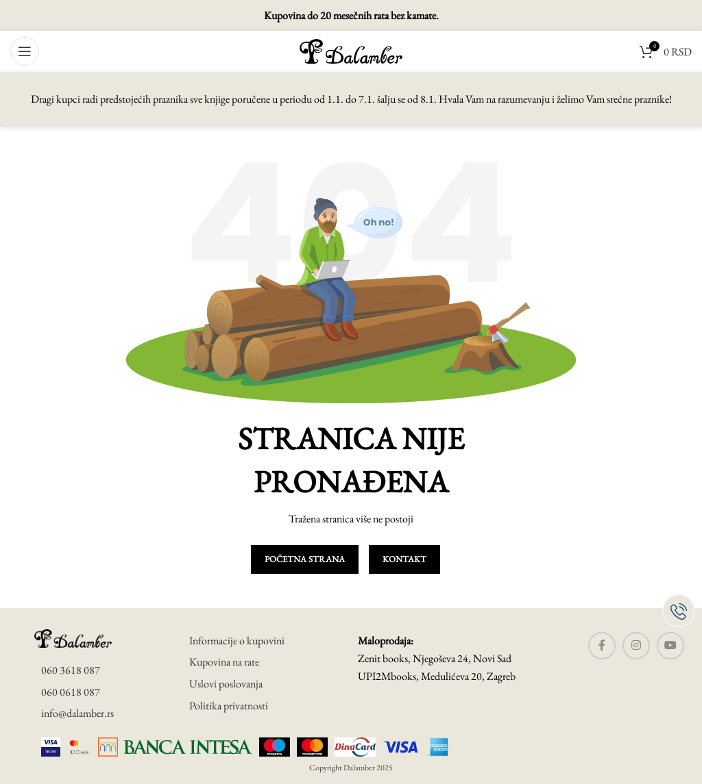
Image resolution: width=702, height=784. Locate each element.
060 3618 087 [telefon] (70, 670)
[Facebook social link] (602, 645)
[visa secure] (50, 747)
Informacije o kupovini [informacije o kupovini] (237, 640)
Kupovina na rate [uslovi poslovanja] (224, 662)
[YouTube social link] (670, 645)
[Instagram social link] (636, 645)
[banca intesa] (175, 747)
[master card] (79, 747)
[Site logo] (351, 49)
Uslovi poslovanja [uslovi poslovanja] (226, 683)
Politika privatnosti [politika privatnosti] (228, 705)
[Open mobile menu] (24, 51)
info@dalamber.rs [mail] (77, 713)
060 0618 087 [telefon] (70, 692)
